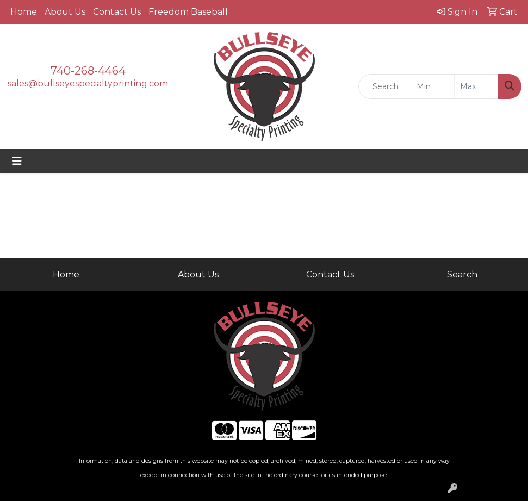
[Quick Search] (384, 86)
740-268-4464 (88, 70)
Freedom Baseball (188, 12)
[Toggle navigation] (16, 161)
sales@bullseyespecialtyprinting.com (88, 83)
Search (462, 274)
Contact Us (117, 12)
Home (23, 12)
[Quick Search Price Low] (433, 86)
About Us (65, 12)
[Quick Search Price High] (476, 86)
